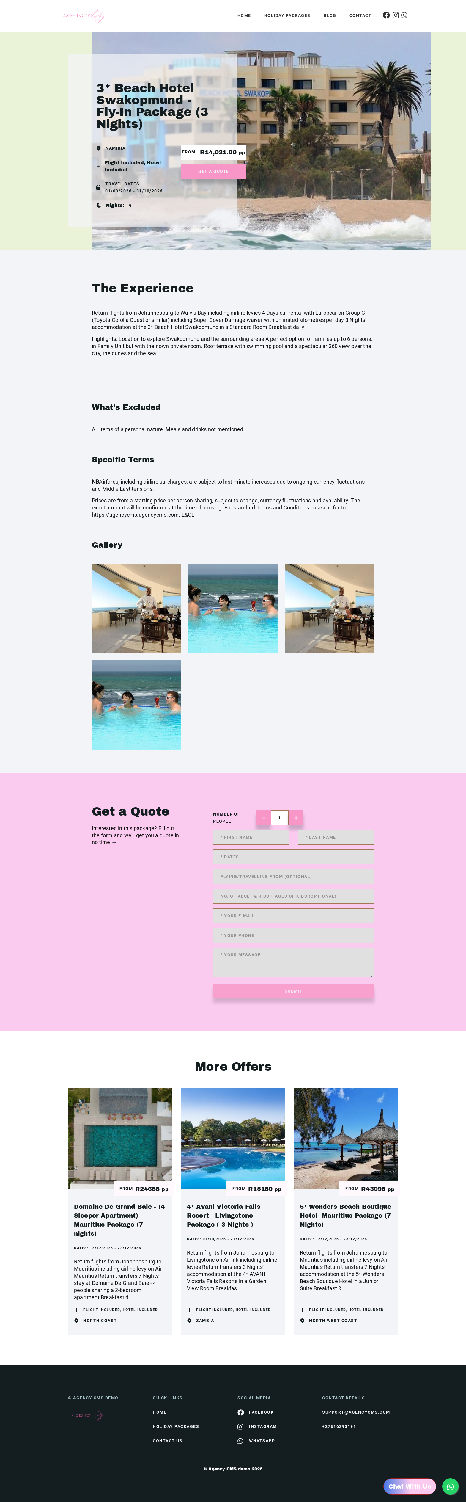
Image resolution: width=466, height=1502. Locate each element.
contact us (167, 1440)
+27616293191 (339, 1426)
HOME (159, 1412)
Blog (330, 15)
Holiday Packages (287, 15)
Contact (361, 15)
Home (244, 15)
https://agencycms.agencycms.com (135, 515)
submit (294, 991)
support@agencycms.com (356, 1412)
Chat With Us (409, 1486)
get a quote (213, 171)
